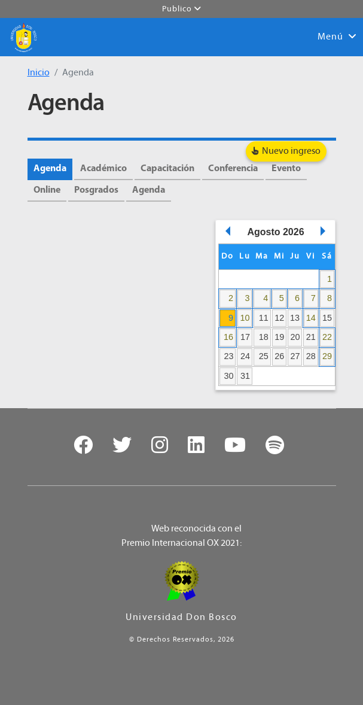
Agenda (49, 169)
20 (295, 337)
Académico (103, 169)
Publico (182, 9)
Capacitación (167, 169)
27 (295, 356)
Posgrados (96, 190)
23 (228, 356)
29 (327, 356)
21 (311, 337)
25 (264, 356)
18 (264, 337)
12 (279, 318)
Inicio (39, 73)
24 (245, 356)
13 (295, 318)
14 (311, 318)
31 (245, 376)
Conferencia (233, 169)
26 (279, 356)
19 (279, 337)
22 (327, 337)
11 (264, 318)
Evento (286, 169)
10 (245, 318)
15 (327, 318)
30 (228, 376)
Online (46, 190)
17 (245, 337)
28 (311, 356)
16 (228, 337)
